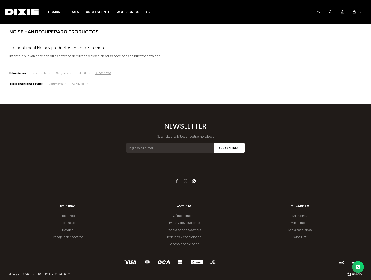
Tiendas (67, 230)
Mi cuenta (299, 215)
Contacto (67, 223)
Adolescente (98, 11)
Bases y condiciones (184, 244)
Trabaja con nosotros (67, 237)
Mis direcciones (300, 230)
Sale (150, 11)
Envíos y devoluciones (184, 223)
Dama (74, 11)
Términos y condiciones (184, 237)
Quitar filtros (103, 73)
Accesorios (128, 11)
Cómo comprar (184, 215)
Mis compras (300, 223)
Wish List (300, 237)
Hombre (55, 11)
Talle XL (82, 73)
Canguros (62, 73)
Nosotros (68, 215)
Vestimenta (40, 73)
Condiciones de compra (183, 230)
